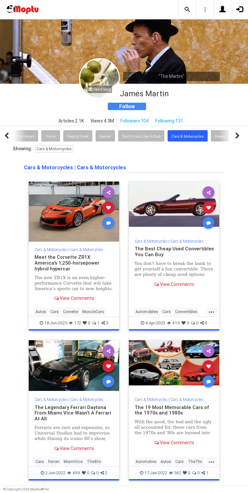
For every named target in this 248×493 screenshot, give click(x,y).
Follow (127, 106)
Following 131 (169, 121)
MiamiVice (73, 461)
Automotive (146, 461)
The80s (94, 461)
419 (173, 323)
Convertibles (186, 311)
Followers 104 (134, 121)
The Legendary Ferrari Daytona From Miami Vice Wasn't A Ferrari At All (73, 413)
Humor (105, 136)
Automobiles (147, 311)
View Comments (74, 298)
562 (175, 473)
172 (75, 323)
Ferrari (53, 461)
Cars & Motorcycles (187, 136)
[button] (187, 9)
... (211, 311)
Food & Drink (77, 136)
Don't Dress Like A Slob (141, 136)
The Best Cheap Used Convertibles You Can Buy (174, 251)
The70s (195, 461)
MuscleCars (93, 311)
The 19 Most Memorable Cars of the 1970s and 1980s (172, 410)
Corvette (70, 311)
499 (73, 473)
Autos (41, 311)
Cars (54, 311)
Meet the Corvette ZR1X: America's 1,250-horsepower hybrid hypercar (67, 263)
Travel (50, 136)
